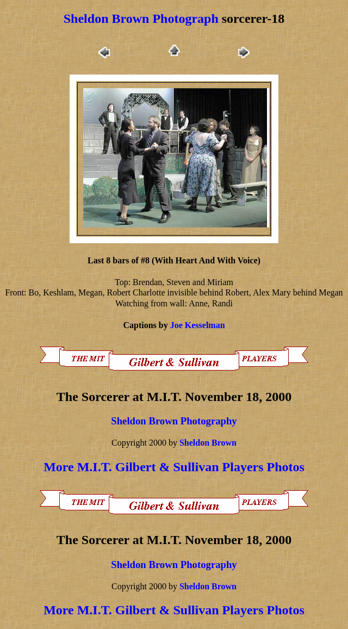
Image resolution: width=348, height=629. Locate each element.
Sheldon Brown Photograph (141, 18)
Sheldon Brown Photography (174, 421)
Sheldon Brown (208, 442)
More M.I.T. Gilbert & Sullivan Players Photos (174, 467)
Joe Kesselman (197, 325)
